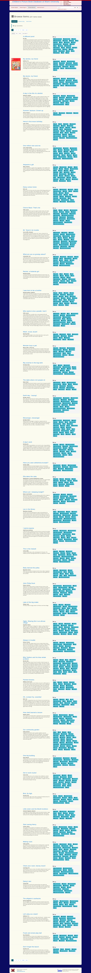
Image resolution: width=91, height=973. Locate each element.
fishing (55, 42)
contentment (65, 846)
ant (55, 511)
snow (67, 432)
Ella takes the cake (30, 476)
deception (65, 446)
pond (63, 47)
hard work (66, 42)
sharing (68, 389)
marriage (61, 852)
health (75, 63)
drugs (68, 553)
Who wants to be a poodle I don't (35, 311)
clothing (56, 127)
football (56, 921)
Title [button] (16, 33)
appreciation (57, 232)
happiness (56, 131)
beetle (64, 732)
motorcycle (65, 467)
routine (72, 66)
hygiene (62, 64)
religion (56, 282)
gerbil (55, 351)
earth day (74, 403)
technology (73, 303)
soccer (76, 925)
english (65, 448)
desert (60, 170)
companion (70, 294)
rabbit (73, 175)
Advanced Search (40, 7)
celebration (56, 125)
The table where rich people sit (34, 380)
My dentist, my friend (30, 59)
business (56, 480)
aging (55, 210)
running (70, 925)
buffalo (65, 191)
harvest (63, 740)
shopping (71, 560)
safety (72, 301)
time (62, 434)
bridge (61, 659)
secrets (65, 596)
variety (60, 749)
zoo (55, 908)
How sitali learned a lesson (32, 712)
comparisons (73, 496)
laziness (62, 718)
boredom (56, 256)
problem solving (72, 241)
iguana (63, 537)
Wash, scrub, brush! (30, 332)
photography (57, 324)
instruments (57, 628)
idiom (61, 260)
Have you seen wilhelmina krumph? (35, 463)
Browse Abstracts (31, 7)
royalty (72, 816)
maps (55, 484)
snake (64, 613)
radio (68, 429)
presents (67, 175)
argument (67, 604)
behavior (70, 189)
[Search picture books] (77, 8)
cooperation (74, 401)
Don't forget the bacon (31, 947)
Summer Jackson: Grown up (33, 110)
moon (66, 132)
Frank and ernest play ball (32, 933)
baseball (63, 916)
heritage (68, 131)
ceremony (56, 553)
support (72, 244)
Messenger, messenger (31, 418)
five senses (63, 336)
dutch (61, 275)
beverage (62, 551)
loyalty (62, 427)
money (73, 153)
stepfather (62, 503)
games (73, 921)
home (55, 852)
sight (55, 672)
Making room (27, 842)
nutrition (72, 132)
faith (55, 151)
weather (68, 434)
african (61, 623)
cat (67, 699)
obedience (71, 647)
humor (55, 260)
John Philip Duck (29, 583)
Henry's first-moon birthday (32, 121)
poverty (68, 47)
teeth (67, 51)
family (55, 113)
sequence (69, 649)
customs (56, 275)
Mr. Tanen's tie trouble (31, 230)
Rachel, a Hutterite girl (31, 271)
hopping (63, 799)
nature (67, 406)
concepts (56, 513)
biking (55, 422)
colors (55, 661)
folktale (56, 718)
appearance (56, 61)
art (68, 313)
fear (68, 608)
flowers (69, 737)
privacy (56, 218)
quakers (73, 280)
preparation (64, 241)
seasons (56, 818)
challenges (64, 232)
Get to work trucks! (30, 773)
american (65, 148)
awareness (56, 399)
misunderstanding (58, 518)
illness (55, 337)
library (69, 368)
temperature (64, 246)
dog (70, 194)
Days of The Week (58, 644)
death (55, 627)
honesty (56, 451)
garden (73, 172)
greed (70, 384)
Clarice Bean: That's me (31, 208)
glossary (56, 703)
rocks (64, 784)
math (74, 368)
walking (62, 706)
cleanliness (70, 125)
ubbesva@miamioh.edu (21, 971)
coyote (66, 168)
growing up (62, 113)
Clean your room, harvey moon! (34, 866)
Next (23, 30)
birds (75, 167)
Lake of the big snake (30, 602)
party (70, 134)
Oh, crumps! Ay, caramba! (32, 697)
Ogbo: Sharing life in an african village (34, 622)
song (61, 303)
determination (66, 236)
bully (70, 191)
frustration (74, 499)
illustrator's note (57, 44)
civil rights (66, 149)
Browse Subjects (14, 7)
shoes (63, 325)
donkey (66, 170)
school (55, 244)
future (72, 151)
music (63, 155)
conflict (62, 234)
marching (66, 153)
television (61, 305)
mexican (73, 451)
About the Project (67, 2)
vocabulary (70, 339)
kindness (71, 237)
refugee (75, 47)
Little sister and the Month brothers (35, 809)
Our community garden (31, 730)
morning (60, 45)
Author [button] (20, 33)
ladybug (56, 742)
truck (64, 785)
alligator (56, 901)
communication (64, 496)
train (75, 156)
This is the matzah (29, 549)
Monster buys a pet (30, 345)
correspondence (67, 532)
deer (55, 170)
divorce (56, 499)
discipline (56, 425)
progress (67, 782)
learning (72, 44)
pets (69, 198)
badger (70, 167)
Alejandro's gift (28, 164)
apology (56, 444)
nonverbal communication (71, 64)
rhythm (56, 432)
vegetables (75, 179)
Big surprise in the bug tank (33, 363)
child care (56, 294)
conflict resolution (58, 194)
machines (63, 763)
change (56, 918)
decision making (66, 317)
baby (55, 124)
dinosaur (74, 663)
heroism (63, 320)
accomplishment (57, 398)
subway (70, 156)
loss (55, 45)
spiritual (74, 689)
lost (66, 904)
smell (64, 339)
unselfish (56, 248)
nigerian (56, 611)
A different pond (28, 36)
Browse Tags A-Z (23, 7)
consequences (73, 210)
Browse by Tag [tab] (21, 21)
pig (61, 575)
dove (71, 170)
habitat (56, 174)
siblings (71, 49)
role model (65, 66)
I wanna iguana (28, 528)
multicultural (68, 45)
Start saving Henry (29, 824)
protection (66, 337)
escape (70, 480)
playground (56, 241)
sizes (60, 672)
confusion (56, 498)
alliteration (56, 313)
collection (56, 234)
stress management (58, 222)
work (67, 52)
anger (60, 210)
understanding (68, 222)
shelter (69, 177)
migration (56, 592)
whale (64, 673)
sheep (55, 577)
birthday (66, 124)
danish (55, 212)
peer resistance (57, 353)
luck (61, 132)
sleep (55, 51)
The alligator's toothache (32, 898)
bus (55, 149)
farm (72, 275)
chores (60, 365)
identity (70, 320)
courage (71, 587)
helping (56, 64)
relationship (62, 218)
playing (74, 746)
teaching (67, 303)
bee (59, 732)
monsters (68, 351)
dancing (70, 572)
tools (62, 68)
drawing (68, 127)
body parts (72, 124)
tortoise (68, 179)
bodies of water (57, 40)
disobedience (57, 608)
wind (73, 434)
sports (67, 220)
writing (55, 139)
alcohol (56, 551)
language (65, 44)
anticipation (66, 398)
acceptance (56, 494)
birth (60, 124)
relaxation (62, 387)
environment (57, 405)
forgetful (67, 499)
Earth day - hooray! (30, 395)
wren (69, 181)
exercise (61, 212)
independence (57, 467)
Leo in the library (29, 509)
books (73, 479)
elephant (62, 937)
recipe (55, 747)
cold (66, 422)
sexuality (65, 372)
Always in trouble (29, 640)
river (72, 200)
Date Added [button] (25, 33)
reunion (65, 136)
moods (72, 260)
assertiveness (63, 189)
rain (73, 429)
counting (65, 40)
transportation (57, 158)
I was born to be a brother (32, 290)
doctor (55, 80)
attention (62, 642)
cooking (63, 553)
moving (74, 780)
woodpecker (62, 181)
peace (75, 155)
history (55, 99)
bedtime (63, 494)
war (62, 52)
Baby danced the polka (31, 568)
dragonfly (62, 737)
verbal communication (71, 68)
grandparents (68, 129)
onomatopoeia (57, 134)
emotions (70, 256)
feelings (71, 40)
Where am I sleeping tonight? (33, 492)
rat (55, 177)
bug (55, 365)
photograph (56, 47)
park (68, 322)
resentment (56, 816)
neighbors (66, 239)
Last (26, 30)
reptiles (60, 539)
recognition (56, 243)
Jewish (75, 554)
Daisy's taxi (27, 881)
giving (59, 237)
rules (55, 389)
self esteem (71, 136)
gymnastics (72, 213)
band (74, 585)
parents (76, 113)
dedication (69, 423)
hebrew (69, 554)
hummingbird (62, 174)
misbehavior (64, 647)
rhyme (72, 430)
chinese (63, 125)
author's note (66, 39)
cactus (55, 168)
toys (67, 305)
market (74, 196)
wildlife (56, 181)
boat (76, 189)
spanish (65, 455)
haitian (60, 684)
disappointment (57, 448)
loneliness (70, 174)
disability (56, 920)
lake (67, 610)
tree (72, 51)
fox (61, 172)
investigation (67, 684)
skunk (74, 177)
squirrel (62, 179)
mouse (55, 175)
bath (69, 334)
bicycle (74, 39)
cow (71, 274)
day (64, 423)
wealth (74, 389)
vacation (71, 355)
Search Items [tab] (28, 21)
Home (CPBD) (66, 1)
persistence (62, 484)
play (72, 239)
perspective (62, 217)
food (60, 42)
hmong (73, 42)
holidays (75, 131)
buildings (73, 758)
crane (70, 777)
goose (68, 277)
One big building (29, 755)
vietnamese (56, 52)
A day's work (27, 442)
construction (67, 759)
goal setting (56, 213)
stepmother (69, 818)
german (63, 277)
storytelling (61, 51)
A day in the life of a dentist (33, 93)
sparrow (56, 179)
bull (61, 274)
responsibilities (57, 49)
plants (61, 175)
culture (62, 127)
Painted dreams (28, 680)
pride (55, 156)
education (62, 63)
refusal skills (57, 200)
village (67, 485)
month (67, 815)
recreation (61, 468)
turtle (69, 785)
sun (72, 432)
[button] (75, 8)
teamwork (56, 68)
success (56, 691)
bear (75, 935)
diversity (56, 737)
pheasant (69, 386)
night (63, 429)
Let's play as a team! (30, 914)
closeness (63, 294)
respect (56, 632)
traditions (62, 137)
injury (66, 260)
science (56, 522)
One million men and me (31, 145)
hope (61, 153)
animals (56, 167)
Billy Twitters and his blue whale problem (34, 658)
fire (76, 40)
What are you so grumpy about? (34, 254)
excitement (56, 535)
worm (73, 749)
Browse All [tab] (14, 21)
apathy (71, 715)
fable (59, 813)
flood (55, 482)
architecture (66, 758)
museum (56, 262)
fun (55, 237)
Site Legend (66, 3)
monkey (56, 198)
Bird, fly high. (28, 793)
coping (66, 194)
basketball (70, 916)
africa (55, 604)
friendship (66, 172)
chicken (61, 193)
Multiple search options (62, 9)
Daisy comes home (30, 187)
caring (61, 168)
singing (71, 632)
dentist (55, 63)
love (67, 451)
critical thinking (71, 61)
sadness (65, 49)
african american (57, 39)
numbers (56, 370)
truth (70, 455)
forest (55, 610)
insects (63, 368)
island (69, 887)
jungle (74, 684)
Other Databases (67, 4)
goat (71, 573)
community (74, 149)
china (66, 193)
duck (73, 589)
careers (63, 61)
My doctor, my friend (30, 76)
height (55, 780)
